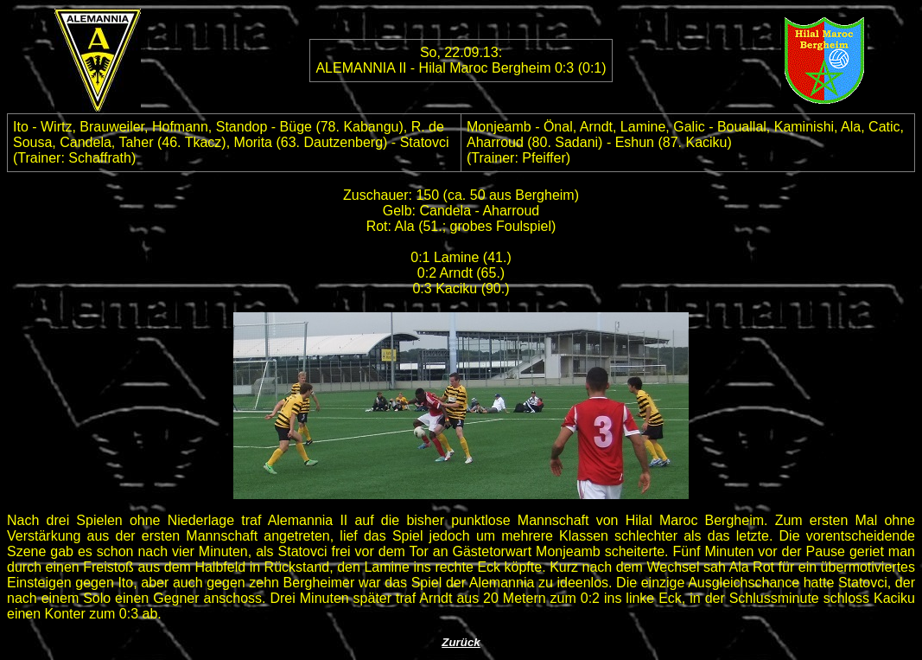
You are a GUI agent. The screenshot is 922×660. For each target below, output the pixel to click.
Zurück (461, 642)
